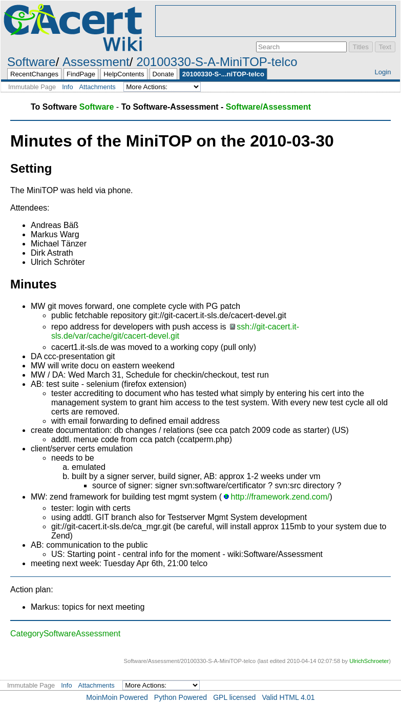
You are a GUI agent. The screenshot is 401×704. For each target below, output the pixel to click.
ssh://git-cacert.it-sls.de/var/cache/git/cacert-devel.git (175, 331)
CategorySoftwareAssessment (65, 633)
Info (67, 87)
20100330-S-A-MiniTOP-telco (216, 62)
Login (382, 72)
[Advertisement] (275, 21)
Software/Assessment (268, 106)
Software (31, 62)
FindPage (81, 74)
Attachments (97, 87)
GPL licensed (234, 697)
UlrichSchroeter (369, 661)
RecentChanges (34, 74)
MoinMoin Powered (117, 697)
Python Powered (180, 697)
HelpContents (123, 74)
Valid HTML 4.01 (288, 697)
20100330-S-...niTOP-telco (223, 74)
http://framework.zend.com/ (280, 496)
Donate (163, 74)
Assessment (96, 62)
